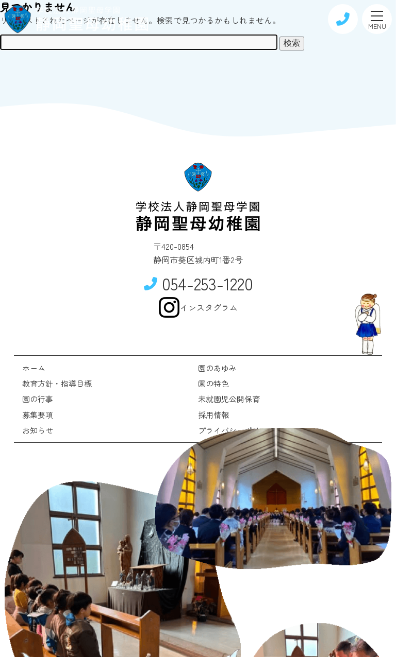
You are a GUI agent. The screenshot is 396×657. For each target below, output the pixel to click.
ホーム (33, 367)
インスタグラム (198, 307)
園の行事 (37, 398)
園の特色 (213, 383)
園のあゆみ (217, 367)
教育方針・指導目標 (57, 383)
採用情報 (213, 414)
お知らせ (37, 430)
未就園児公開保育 (229, 398)
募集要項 (37, 414)
